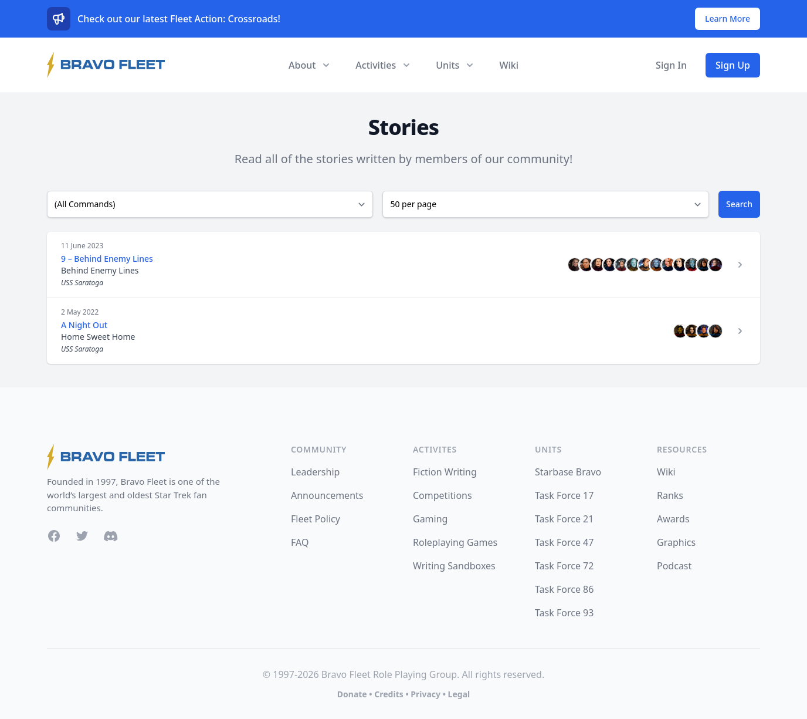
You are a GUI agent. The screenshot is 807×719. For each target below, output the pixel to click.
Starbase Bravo (568, 471)
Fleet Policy (315, 518)
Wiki (508, 65)
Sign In (671, 65)
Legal (459, 694)
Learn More (727, 18)
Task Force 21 (564, 518)
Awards (673, 518)
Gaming (430, 518)
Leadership (315, 471)
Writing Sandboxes (454, 565)
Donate (352, 694)
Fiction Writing (445, 471)
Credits (388, 694)
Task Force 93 (564, 612)
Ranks (670, 495)
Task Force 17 (564, 495)
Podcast (674, 565)
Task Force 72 (564, 565)
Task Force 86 (564, 589)
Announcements (327, 495)
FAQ (299, 542)
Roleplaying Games (455, 542)
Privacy (425, 694)
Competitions (442, 495)
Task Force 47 (564, 542)
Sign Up (733, 65)
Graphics (676, 542)
